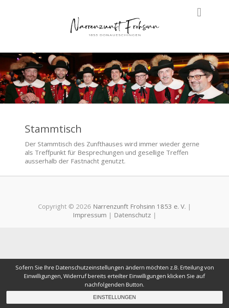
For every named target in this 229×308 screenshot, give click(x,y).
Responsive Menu (199, 12)
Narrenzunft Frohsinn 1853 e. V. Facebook (89, 191)
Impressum (90, 214)
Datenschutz (132, 214)
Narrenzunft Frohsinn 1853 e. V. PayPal (114, 191)
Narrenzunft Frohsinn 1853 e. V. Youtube (101, 191)
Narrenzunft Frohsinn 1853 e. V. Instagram (140, 191)
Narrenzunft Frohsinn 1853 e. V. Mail (127, 191)
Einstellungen (114, 297)
